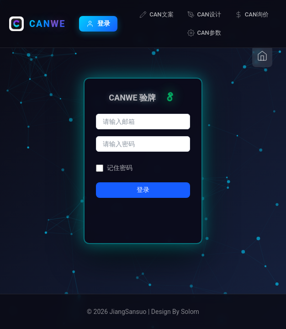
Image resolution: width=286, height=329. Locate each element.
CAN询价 (252, 14)
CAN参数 (204, 33)
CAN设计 (204, 14)
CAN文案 (156, 14)
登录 (98, 23)
